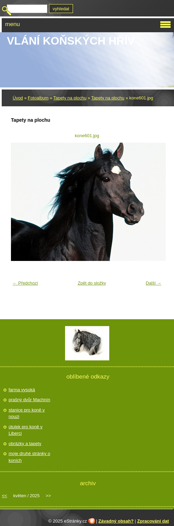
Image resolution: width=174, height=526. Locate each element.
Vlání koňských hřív (71, 41)
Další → (153, 283)
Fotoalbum (38, 97)
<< (4, 495)
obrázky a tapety (25, 443)
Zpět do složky (92, 283)
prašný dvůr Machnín (29, 399)
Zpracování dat (153, 521)
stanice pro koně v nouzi (27, 413)
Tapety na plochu (70, 97)
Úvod (18, 97)
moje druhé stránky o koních (29, 457)
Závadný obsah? (116, 521)
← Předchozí (25, 283)
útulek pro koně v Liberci (25, 430)
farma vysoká (22, 389)
